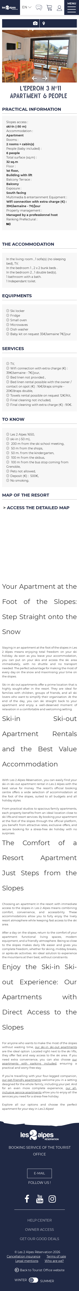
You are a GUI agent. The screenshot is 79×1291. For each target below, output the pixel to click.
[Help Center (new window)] (39, 1220)
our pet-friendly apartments (21, 1080)
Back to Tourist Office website (42, 1270)
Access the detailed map (38, 507)
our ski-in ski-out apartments (56, 1047)
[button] (49, 7)
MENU (71, 3)
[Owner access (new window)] (39, 1229)
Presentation (35, 23)
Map (44, 23)
